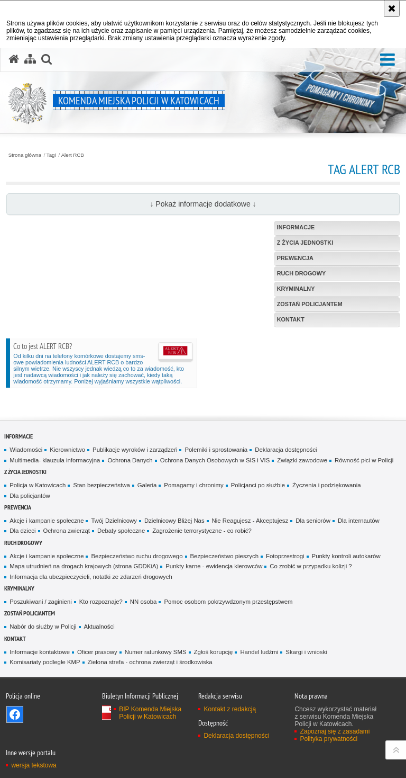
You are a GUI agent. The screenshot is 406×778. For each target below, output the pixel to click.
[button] (387, 60)
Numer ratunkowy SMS (156, 652)
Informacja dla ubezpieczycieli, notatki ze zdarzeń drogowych (91, 577)
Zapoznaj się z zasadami (335, 731)
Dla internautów (359, 520)
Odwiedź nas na (14, 714)
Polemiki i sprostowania (215, 449)
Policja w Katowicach (38, 485)
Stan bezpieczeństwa (101, 485)
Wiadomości (26, 449)
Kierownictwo (67, 449)
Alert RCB (72, 155)
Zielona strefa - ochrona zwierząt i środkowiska (150, 662)
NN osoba (143, 601)
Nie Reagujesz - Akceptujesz (250, 520)
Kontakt (15, 638)
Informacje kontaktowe (40, 652)
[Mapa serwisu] (30, 59)
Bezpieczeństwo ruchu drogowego (136, 556)
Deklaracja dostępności (286, 449)
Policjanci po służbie (258, 485)
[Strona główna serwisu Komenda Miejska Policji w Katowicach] (13, 59)
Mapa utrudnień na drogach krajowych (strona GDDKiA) (84, 566)
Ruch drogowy (23, 543)
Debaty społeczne (121, 530)
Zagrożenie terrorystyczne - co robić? (202, 530)
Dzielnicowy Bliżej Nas (174, 520)
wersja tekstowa (33, 765)
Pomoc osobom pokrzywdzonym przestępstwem (228, 601)
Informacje (18, 436)
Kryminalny (19, 588)
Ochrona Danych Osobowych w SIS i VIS (215, 460)
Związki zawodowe (302, 460)
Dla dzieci (22, 530)
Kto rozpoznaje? (101, 601)
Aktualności (99, 626)
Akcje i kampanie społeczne (47, 520)
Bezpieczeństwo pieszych (224, 556)
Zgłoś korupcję (213, 652)
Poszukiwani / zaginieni (40, 601)
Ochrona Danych (129, 460)
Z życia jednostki (25, 472)
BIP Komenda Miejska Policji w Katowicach (150, 712)
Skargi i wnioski (306, 652)
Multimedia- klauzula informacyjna (55, 460)
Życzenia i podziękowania (326, 485)
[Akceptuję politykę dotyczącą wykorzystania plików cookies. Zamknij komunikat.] (392, 8)
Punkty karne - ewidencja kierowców (213, 566)
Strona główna (24, 155)
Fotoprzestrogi (285, 556)
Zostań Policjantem (29, 613)
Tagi (51, 155)
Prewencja (17, 507)
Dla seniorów (313, 520)
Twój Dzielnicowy (113, 520)
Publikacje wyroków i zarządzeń (135, 449)
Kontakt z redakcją (230, 709)
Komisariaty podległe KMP (45, 662)
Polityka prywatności (328, 739)
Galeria (147, 485)
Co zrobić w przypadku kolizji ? (311, 566)
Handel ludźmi (259, 652)
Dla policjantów (30, 496)
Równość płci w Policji (364, 460)
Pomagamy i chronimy (193, 485)
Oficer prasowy (97, 652)
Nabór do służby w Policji (43, 626)
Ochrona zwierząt (66, 530)
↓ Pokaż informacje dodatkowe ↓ (203, 204)
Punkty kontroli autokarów (346, 556)
